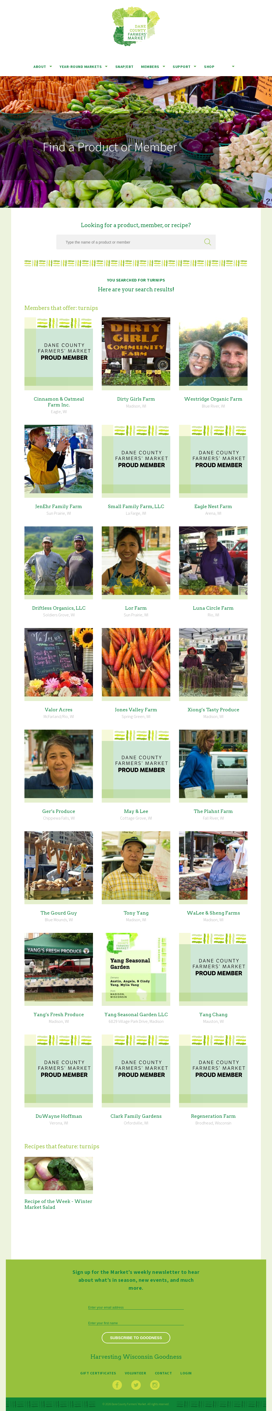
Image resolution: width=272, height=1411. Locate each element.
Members (150, 66)
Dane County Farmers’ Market (136, 26)
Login (186, 1372)
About (39, 66)
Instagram (155, 1385)
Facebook (117, 1385)
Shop (209, 66)
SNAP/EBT (124, 66)
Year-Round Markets (81, 66)
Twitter (136, 1385)
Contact (163, 1372)
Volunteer (135, 1372)
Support (182, 66)
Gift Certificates (98, 1372)
